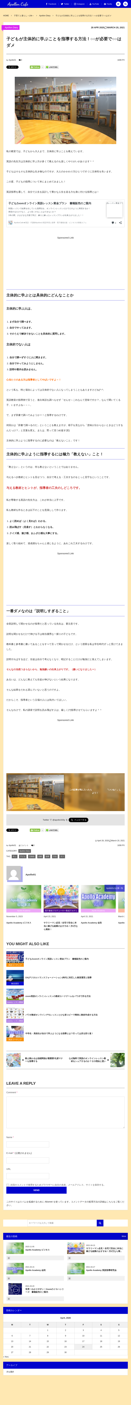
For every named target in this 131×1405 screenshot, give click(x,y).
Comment (11, 1092)
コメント (25, 845)
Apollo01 (12, 60)
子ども (22, 856)
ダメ (62, 856)
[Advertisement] (65, 262)
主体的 (31, 856)
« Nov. (6, 1357)
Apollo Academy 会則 (35, 1270)
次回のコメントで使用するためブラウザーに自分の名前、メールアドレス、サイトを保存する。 (58, 1185)
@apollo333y (58, 820)
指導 (47, 856)
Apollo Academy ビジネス (37, 1250)
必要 (40, 856)
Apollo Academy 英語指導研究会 (101, 1270)
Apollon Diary (11, 27)
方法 (55, 856)
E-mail (9, 1153)
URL (8, 1169)
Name (9, 1137)
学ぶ (14, 856)
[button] (118, 4)
